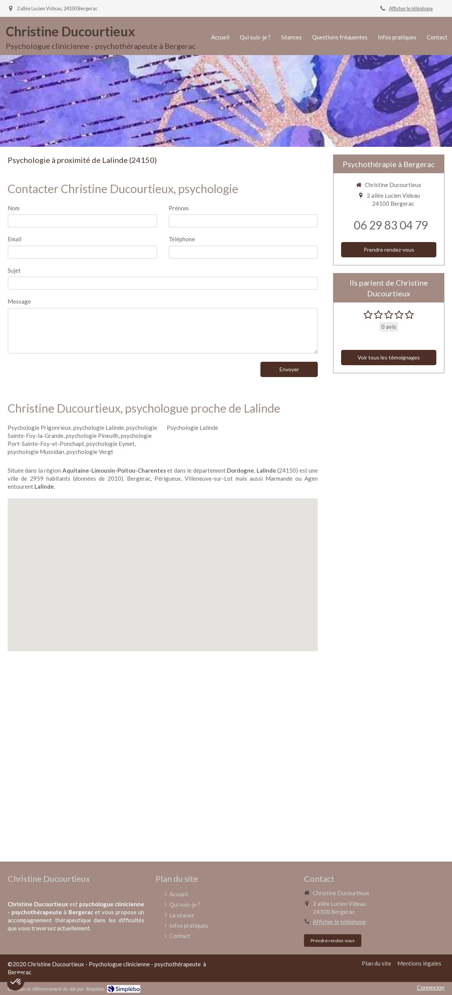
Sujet (14, 270)
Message (19, 301)
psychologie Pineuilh (92, 435)
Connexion (430, 987)
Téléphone (182, 239)
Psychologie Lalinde (192, 427)
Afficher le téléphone (411, 8)
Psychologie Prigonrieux (39, 427)
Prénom (179, 208)
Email (14, 239)
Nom (14, 208)
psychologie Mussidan (36, 451)
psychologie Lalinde (98, 427)
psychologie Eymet (110, 443)
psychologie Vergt (90, 451)
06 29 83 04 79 (391, 225)
